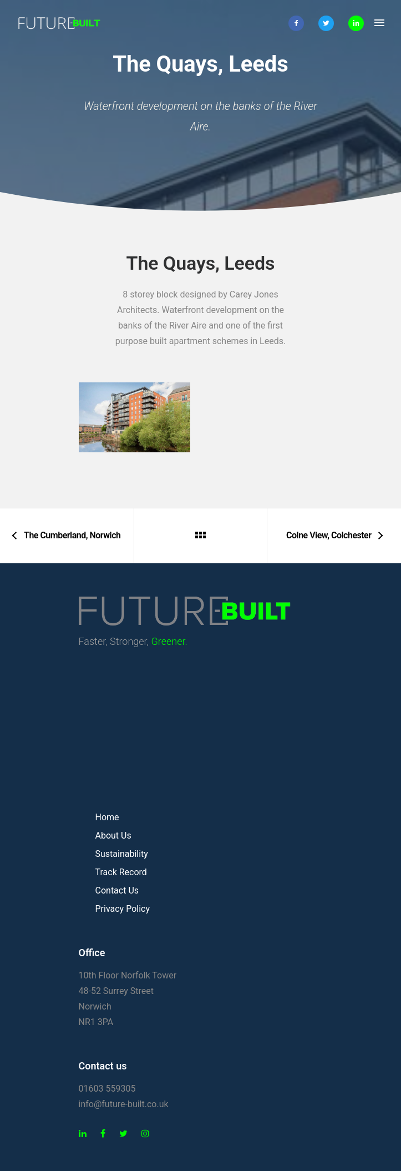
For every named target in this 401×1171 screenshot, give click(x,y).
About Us (113, 835)
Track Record (121, 872)
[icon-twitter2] (328, 23)
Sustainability (121, 854)
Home (107, 817)
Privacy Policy (122, 909)
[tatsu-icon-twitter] (126, 1133)
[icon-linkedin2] (356, 23)
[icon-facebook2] (298, 23)
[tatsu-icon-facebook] (105, 1133)
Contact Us (117, 890)
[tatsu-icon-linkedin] (85, 1133)
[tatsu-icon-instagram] (145, 1133)
